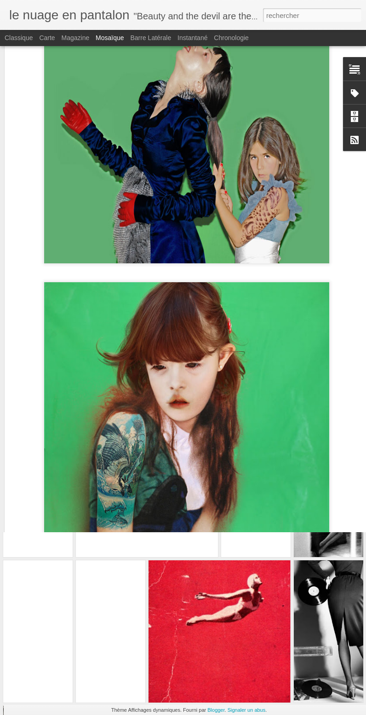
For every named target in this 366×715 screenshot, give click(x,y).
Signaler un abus (247, 710)
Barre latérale (150, 37)
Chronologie (231, 37)
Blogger (215, 710)
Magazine (76, 37)
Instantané (192, 37)
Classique (19, 37)
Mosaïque (110, 37)
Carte (47, 37)
